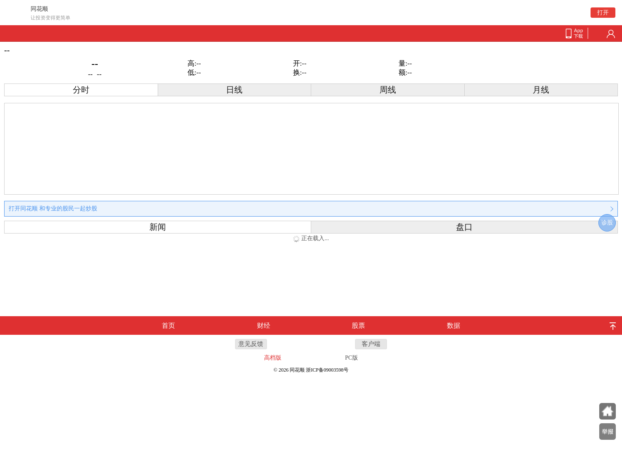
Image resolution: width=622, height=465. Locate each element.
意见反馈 (250, 344)
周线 (387, 90)
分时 (81, 90)
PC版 (351, 358)
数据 (453, 325)
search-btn (597, 34)
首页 (168, 325)
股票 (358, 325)
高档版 (272, 358)
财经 (263, 325)
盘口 (464, 227)
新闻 (157, 227)
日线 (234, 90)
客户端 (371, 344)
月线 (541, 90)
